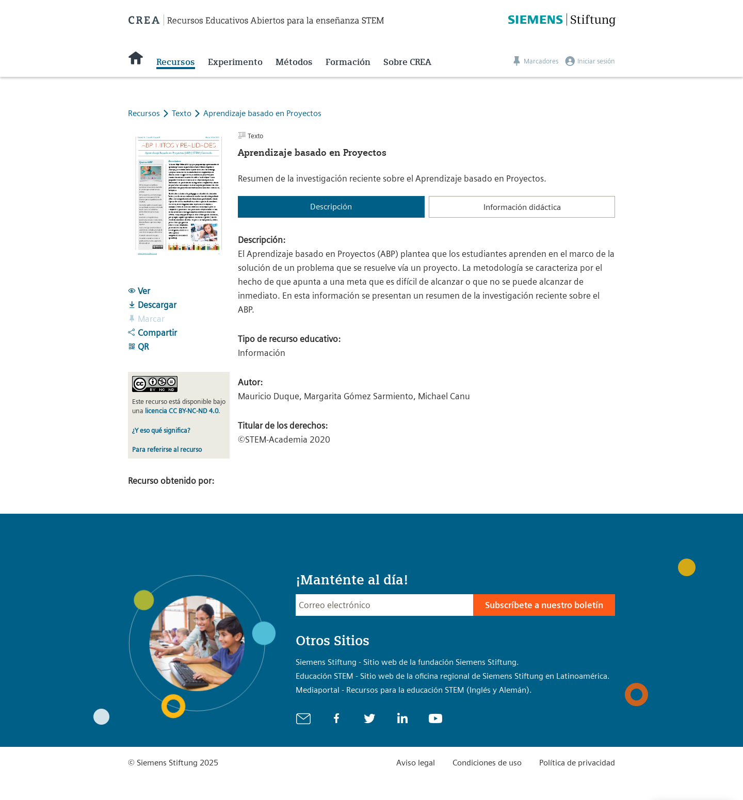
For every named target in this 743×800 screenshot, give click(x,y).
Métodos (294, 62)
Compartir (152, 333)
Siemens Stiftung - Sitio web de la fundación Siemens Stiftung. (407, 662)
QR (138, 346)
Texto (182, 113)
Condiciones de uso (487, 763)
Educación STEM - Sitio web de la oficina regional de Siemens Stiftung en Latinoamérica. (453, 676)
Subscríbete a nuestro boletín (544, 605)
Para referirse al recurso (167, 449)
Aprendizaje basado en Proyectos (262, 113)
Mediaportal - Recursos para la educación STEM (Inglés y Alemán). (414, 690)
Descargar (152, 305)
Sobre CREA (407, 62)
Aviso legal (415, 763)
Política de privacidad (577, 763)
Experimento (235, 62)
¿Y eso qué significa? (161, 430)
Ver (139, 291)
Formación (348, 62)
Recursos (175, 62)
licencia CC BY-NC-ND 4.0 (181, 411)
